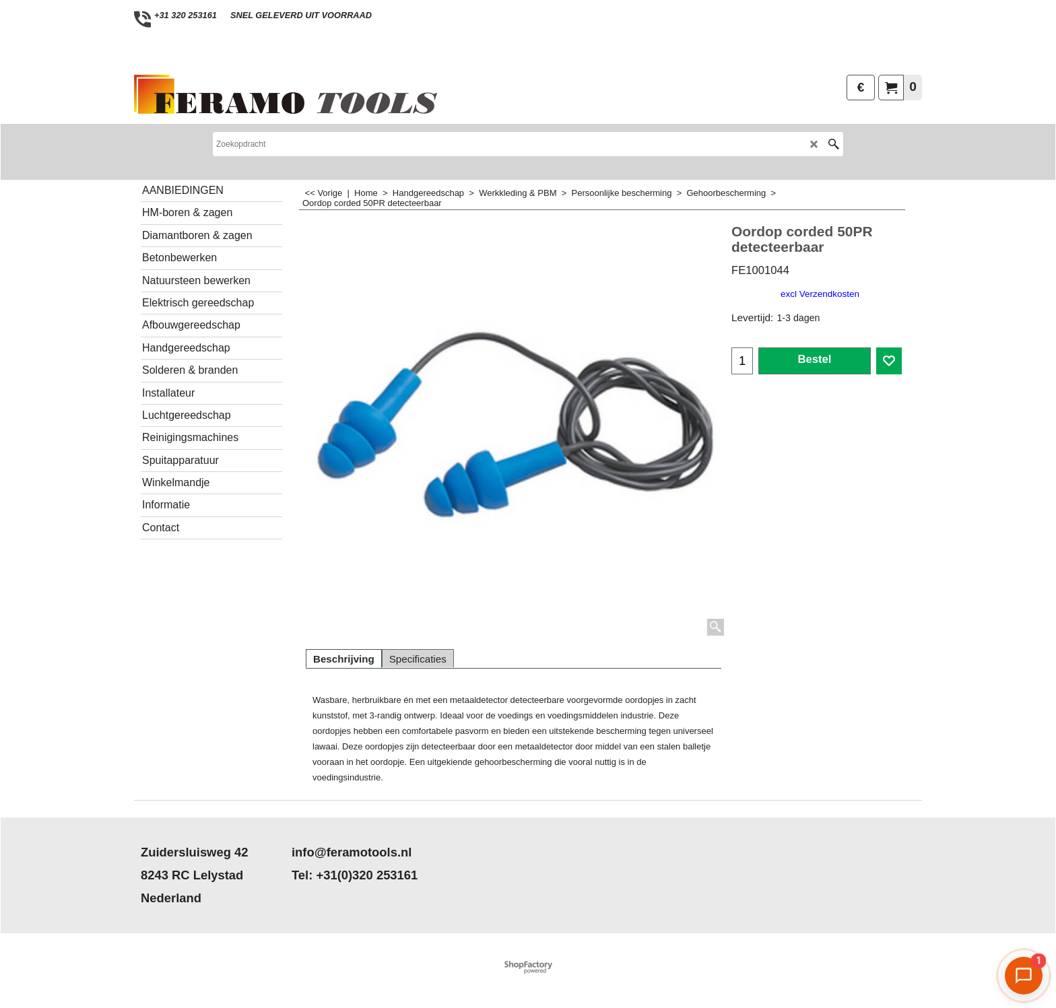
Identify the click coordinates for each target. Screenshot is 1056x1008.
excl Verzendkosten (820, 294)
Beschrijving (343, 659)
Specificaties (418, 659)
